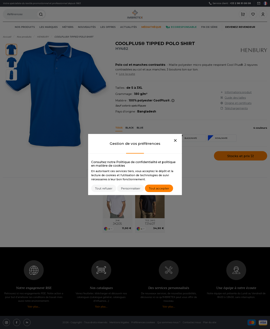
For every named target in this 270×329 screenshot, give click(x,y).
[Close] (175, 141)
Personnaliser (130, 188)
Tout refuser (103, 188)
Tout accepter (159, 188)
